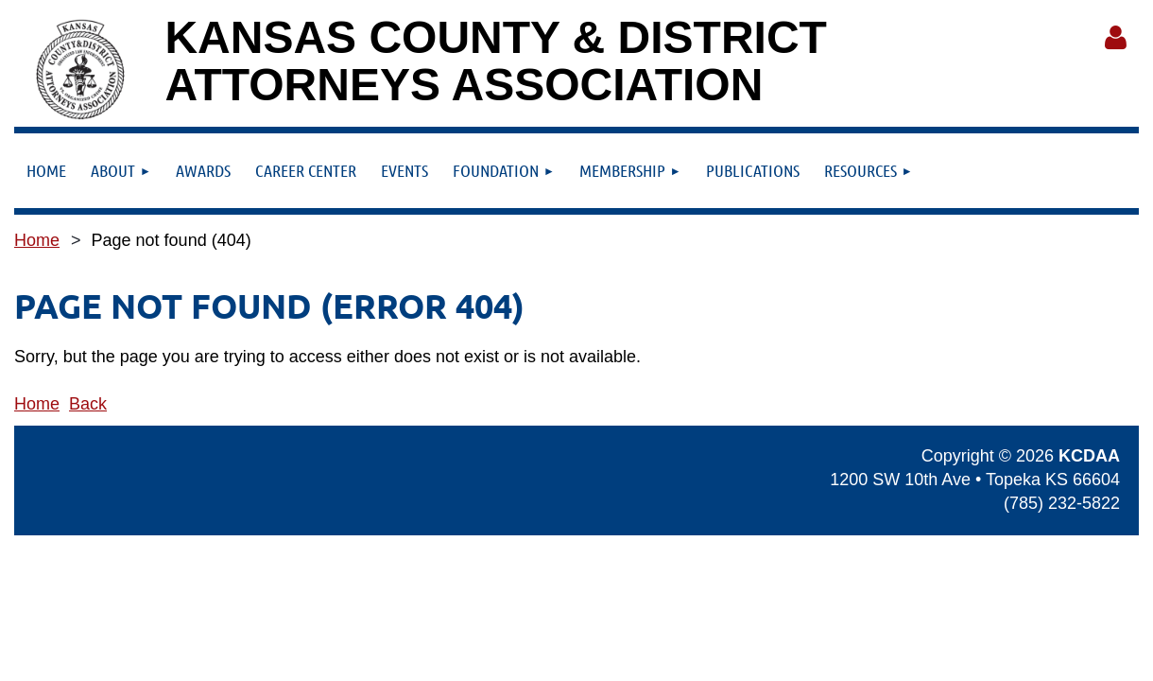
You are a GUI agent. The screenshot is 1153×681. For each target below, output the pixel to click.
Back (88, 403)
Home (37, 240)
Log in (1115, 37)
